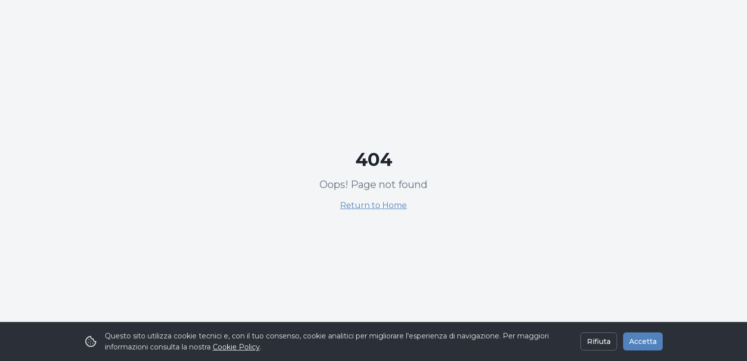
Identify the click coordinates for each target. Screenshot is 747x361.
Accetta (643, 341)
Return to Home (373, 205)
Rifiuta (599, 341)
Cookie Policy (236, 346)
